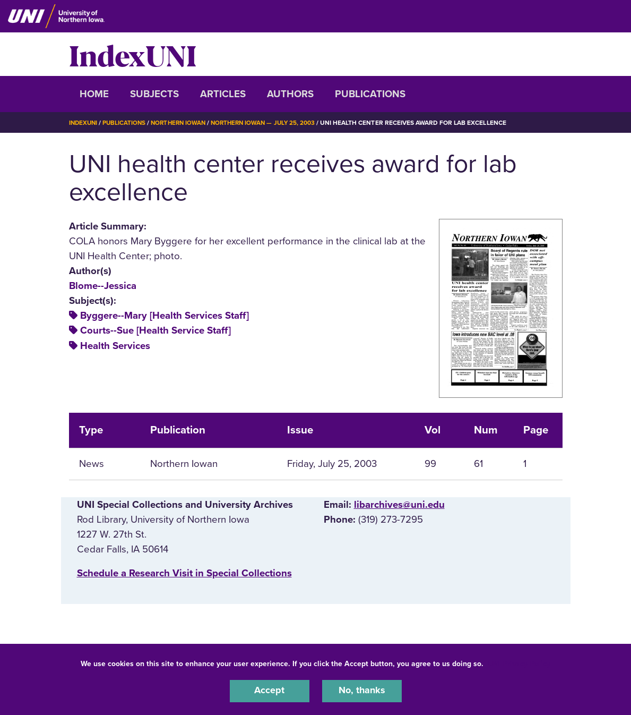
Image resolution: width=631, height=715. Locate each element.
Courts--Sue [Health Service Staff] (155, 330)
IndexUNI (132, 54)
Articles (223, 94)
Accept (269, 690)
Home (94, 94)
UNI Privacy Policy (519, 662)
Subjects (154, 94)
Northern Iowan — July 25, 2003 (271, 122)
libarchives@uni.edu (399, 504)
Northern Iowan (182, 122)
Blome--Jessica (102, 286)
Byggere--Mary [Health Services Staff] (164, 315)
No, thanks (362, 690)
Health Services (115, 346)
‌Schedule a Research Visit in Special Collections (184, 573)
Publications (370, 94)
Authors (290, 94)
